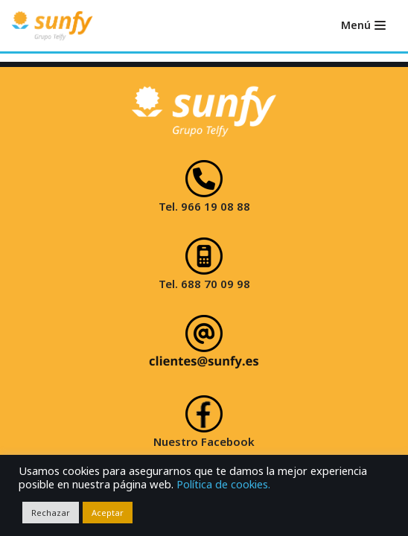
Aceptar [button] (108, 512)
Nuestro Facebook (204, 441)
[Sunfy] (52, 25)
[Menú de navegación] (363, 25)
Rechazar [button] (50, 512)
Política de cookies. (223, 483)
